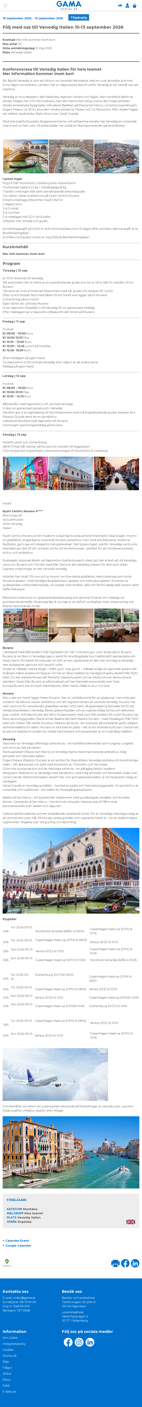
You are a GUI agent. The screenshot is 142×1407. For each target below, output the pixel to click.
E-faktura (9, 1391)
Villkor (7, 1373)
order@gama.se (24, 1297)
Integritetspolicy (14, 1344)
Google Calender (18, 1245)
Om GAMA (10, 1338)
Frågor (7, 1367)
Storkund (9, 1355)
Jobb (6, 1385)
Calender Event (17, 1240)
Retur (7, 1379)
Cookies (8, 1349)
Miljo (6, 1361)
